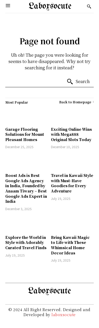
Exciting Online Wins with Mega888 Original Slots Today (71, 134)
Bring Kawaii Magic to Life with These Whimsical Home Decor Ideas (70, 245)
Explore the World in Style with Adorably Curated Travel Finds (25, 242)
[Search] (78, 81)
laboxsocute (63, 314)
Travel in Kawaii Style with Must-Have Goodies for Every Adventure (72, 183)
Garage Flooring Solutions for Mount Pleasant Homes (24, 134)
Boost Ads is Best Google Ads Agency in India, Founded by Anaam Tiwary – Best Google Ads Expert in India (26, 188)
